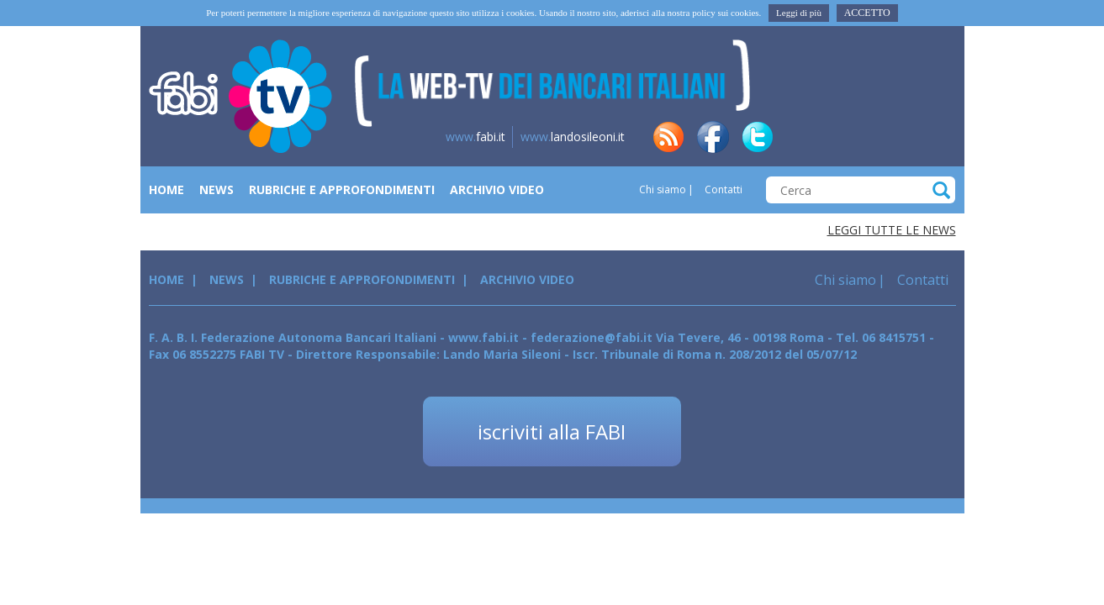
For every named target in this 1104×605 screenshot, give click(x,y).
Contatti (722, 189)
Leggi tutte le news (891, 230)
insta (891, 137)
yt (936, 137)
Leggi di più (798, 13)
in (802, 137)
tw (758, 137)
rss (668, 137)
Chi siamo (662, 189)
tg (847, 137)
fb (713, 137)
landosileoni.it (572, 137)
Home (166, 189)
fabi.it (475, 137)
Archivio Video (497, 189)
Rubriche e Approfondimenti (342, 189)
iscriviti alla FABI (552, 431)
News (216, 189)
